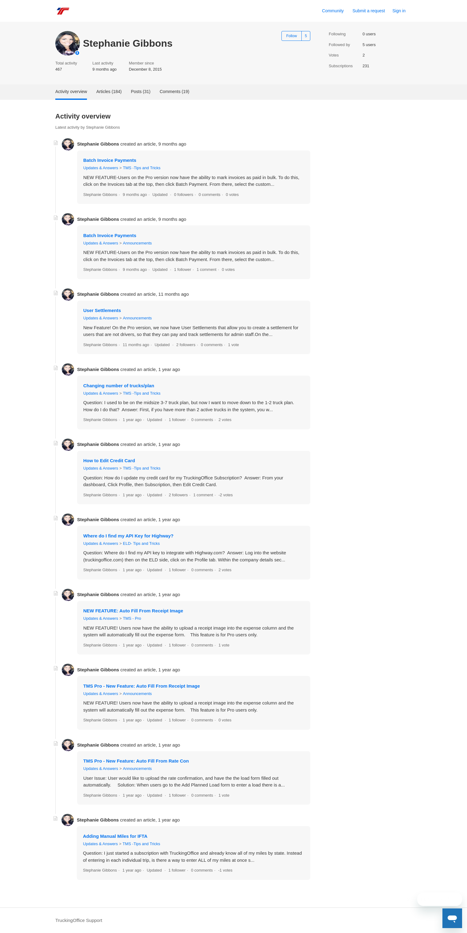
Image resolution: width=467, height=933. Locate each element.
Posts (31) (141, 91)
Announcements (137, 243)
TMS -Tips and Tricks (141, 168)
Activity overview (71, 91)
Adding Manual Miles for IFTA (115, 836)
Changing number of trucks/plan (118, 385)
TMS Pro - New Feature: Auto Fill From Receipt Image (141, 686)
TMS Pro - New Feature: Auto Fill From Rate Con (136, 760)
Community (333, 10)
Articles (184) (108, 91)
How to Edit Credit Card (109, 460)
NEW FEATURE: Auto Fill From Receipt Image (133, 610)
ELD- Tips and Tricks (141, 543)
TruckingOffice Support (78, 920)
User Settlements (102, 310)
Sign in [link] (399, 10)
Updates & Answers (100, 168)
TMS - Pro (132, 618)
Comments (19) (174, 91)
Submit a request (368, 10)
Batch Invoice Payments (109, 160)
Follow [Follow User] (291, 36)
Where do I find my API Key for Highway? (128, 535)
